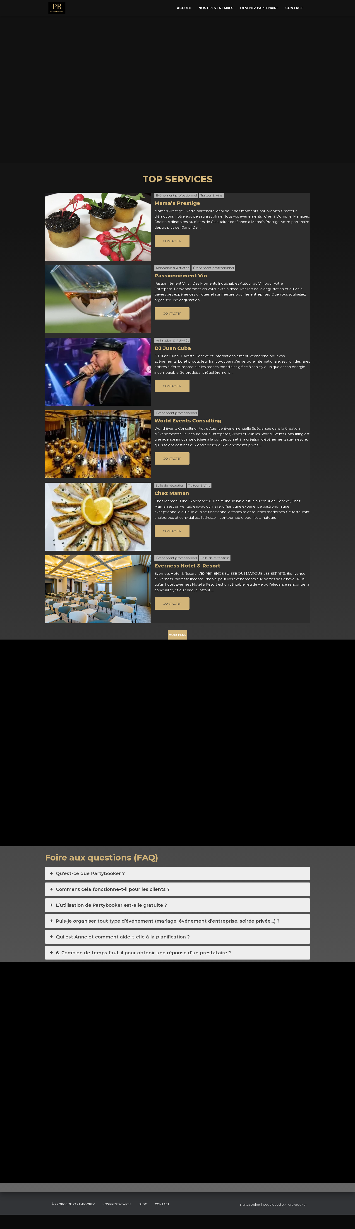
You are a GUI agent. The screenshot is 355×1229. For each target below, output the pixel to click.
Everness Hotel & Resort (187, 566)
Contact (294, 8)
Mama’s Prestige (177, 203)
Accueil (184, 8)
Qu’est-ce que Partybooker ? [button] (87, 888)
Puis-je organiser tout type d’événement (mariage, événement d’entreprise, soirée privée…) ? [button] (164, 935)
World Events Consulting (187, 421)
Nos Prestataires (216, 8)
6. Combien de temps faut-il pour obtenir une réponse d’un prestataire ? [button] (140, 967)
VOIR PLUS (177, 635)
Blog (143, 1218)
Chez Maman (171, 493)
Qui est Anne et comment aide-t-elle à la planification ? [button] (119, 951)
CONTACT (162, 1218)
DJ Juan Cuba (172, 348)
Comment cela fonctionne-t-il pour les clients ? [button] (109, 903)
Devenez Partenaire (259, 8)
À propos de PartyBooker (73, 1218)
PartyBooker (296, 1219)
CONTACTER (172, 241)
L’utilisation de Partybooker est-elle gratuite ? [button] (108, 919)
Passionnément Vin (180, 276)
